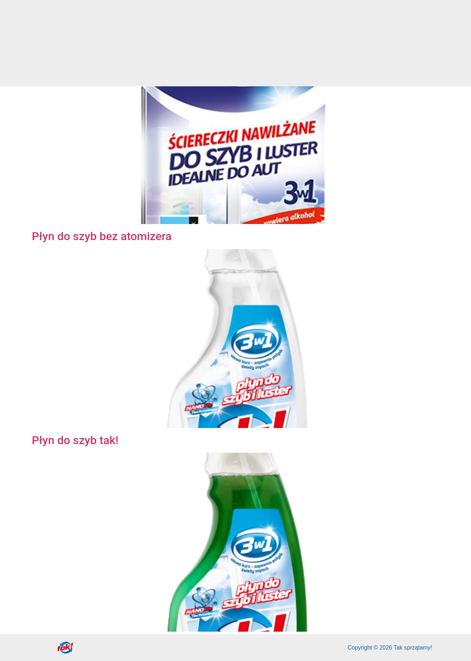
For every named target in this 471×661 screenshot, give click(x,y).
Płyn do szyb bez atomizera (102, 236)
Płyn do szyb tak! (75, 440)
